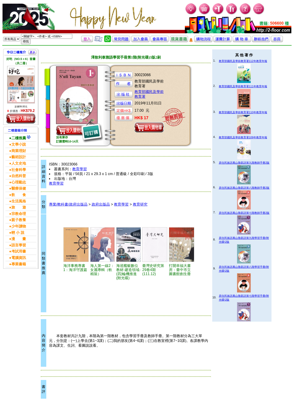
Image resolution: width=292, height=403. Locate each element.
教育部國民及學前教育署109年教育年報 (243, 137)
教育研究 (140, 204)
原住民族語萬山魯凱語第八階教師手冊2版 (244, 187)
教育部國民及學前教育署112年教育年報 (243, 61)
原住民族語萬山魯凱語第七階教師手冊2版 (244, 212)
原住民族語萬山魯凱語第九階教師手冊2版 (244, 162)
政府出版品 (101, 204)
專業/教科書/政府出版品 (68, 204)
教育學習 (79, 169)
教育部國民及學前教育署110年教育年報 (243, 112)
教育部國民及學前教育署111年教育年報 (243, 86)
